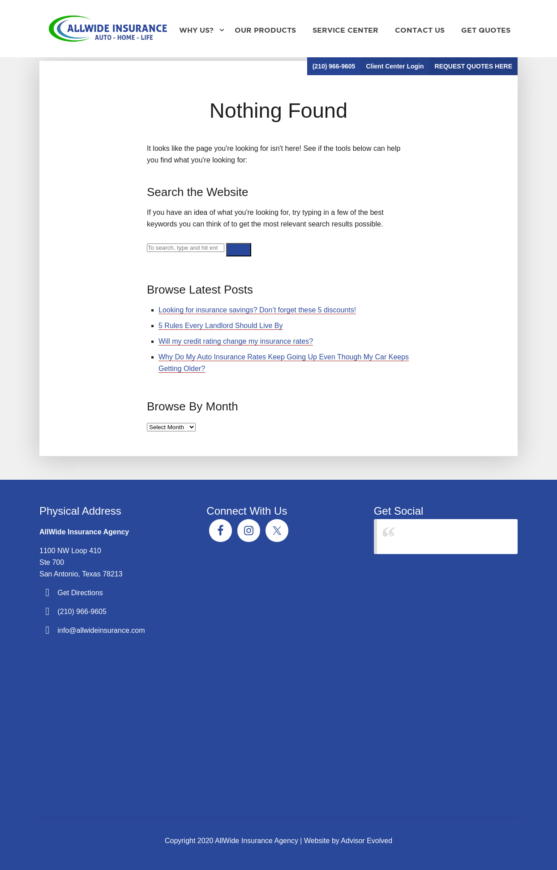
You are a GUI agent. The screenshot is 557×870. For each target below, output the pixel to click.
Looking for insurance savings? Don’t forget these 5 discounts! (257, 310)
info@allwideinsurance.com (101, 630)
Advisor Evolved (366, 840)
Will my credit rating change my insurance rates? (236, 341)
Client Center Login (395, 66)
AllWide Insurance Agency (430, 536)
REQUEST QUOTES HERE (473, 66)
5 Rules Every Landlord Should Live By (221, 325)
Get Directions (80, 593)
